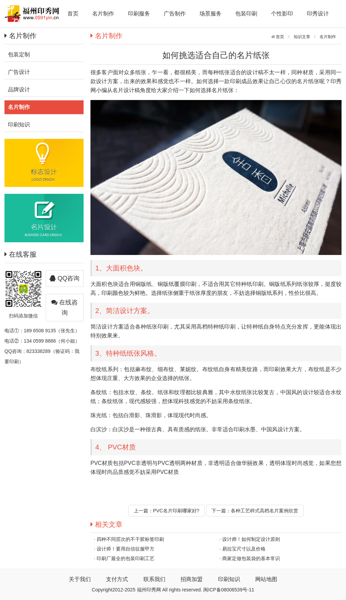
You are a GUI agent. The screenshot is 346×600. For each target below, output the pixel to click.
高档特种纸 (210, 327)
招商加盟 (192, 579)
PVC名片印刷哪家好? (176, 510)
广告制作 (175, 13)
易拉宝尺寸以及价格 (244, 549)
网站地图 (266, 579)
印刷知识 (229, 579)
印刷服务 (139, 13)
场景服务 (210, 13)
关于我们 (80, 579)
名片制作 (103, 13)
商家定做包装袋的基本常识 (251, 558)
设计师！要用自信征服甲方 (125, 549)
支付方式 (117, 579)
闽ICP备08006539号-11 (228, 589)
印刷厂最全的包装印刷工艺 (125, 558)
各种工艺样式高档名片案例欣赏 (264, 510)
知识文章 (302, 36)
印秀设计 (318, 13)
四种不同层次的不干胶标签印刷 (130, 539)
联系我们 (154, 579)
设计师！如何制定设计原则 (251, 539)
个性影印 (282, 13)
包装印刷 (246, 13)
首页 (72, 13)
